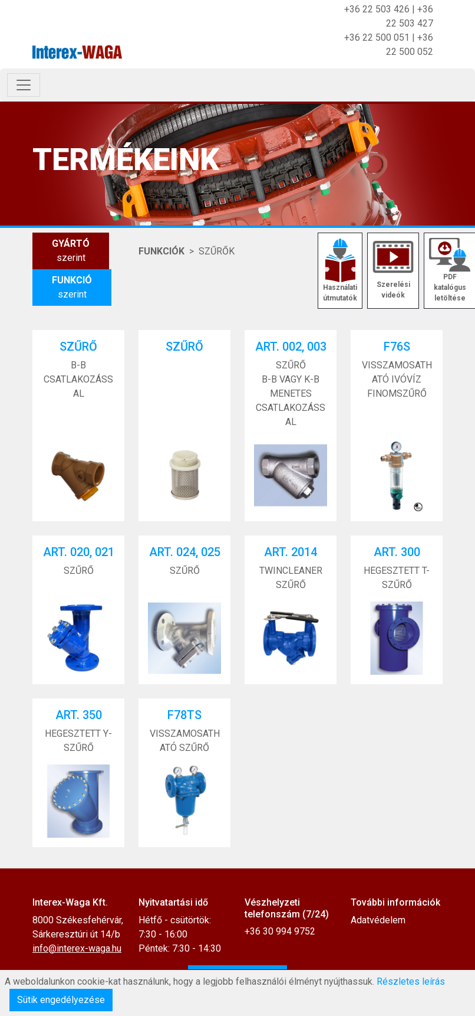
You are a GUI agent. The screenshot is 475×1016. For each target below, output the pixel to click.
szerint (71, 250)
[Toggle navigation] (23, 85)
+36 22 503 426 (377, 9)
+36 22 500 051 (377, 37)
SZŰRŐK (217, 251)
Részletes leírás (411, 981)
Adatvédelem (378, 920)
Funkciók (161, 251)
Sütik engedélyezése (61, 999)
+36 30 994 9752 (280, 931)
